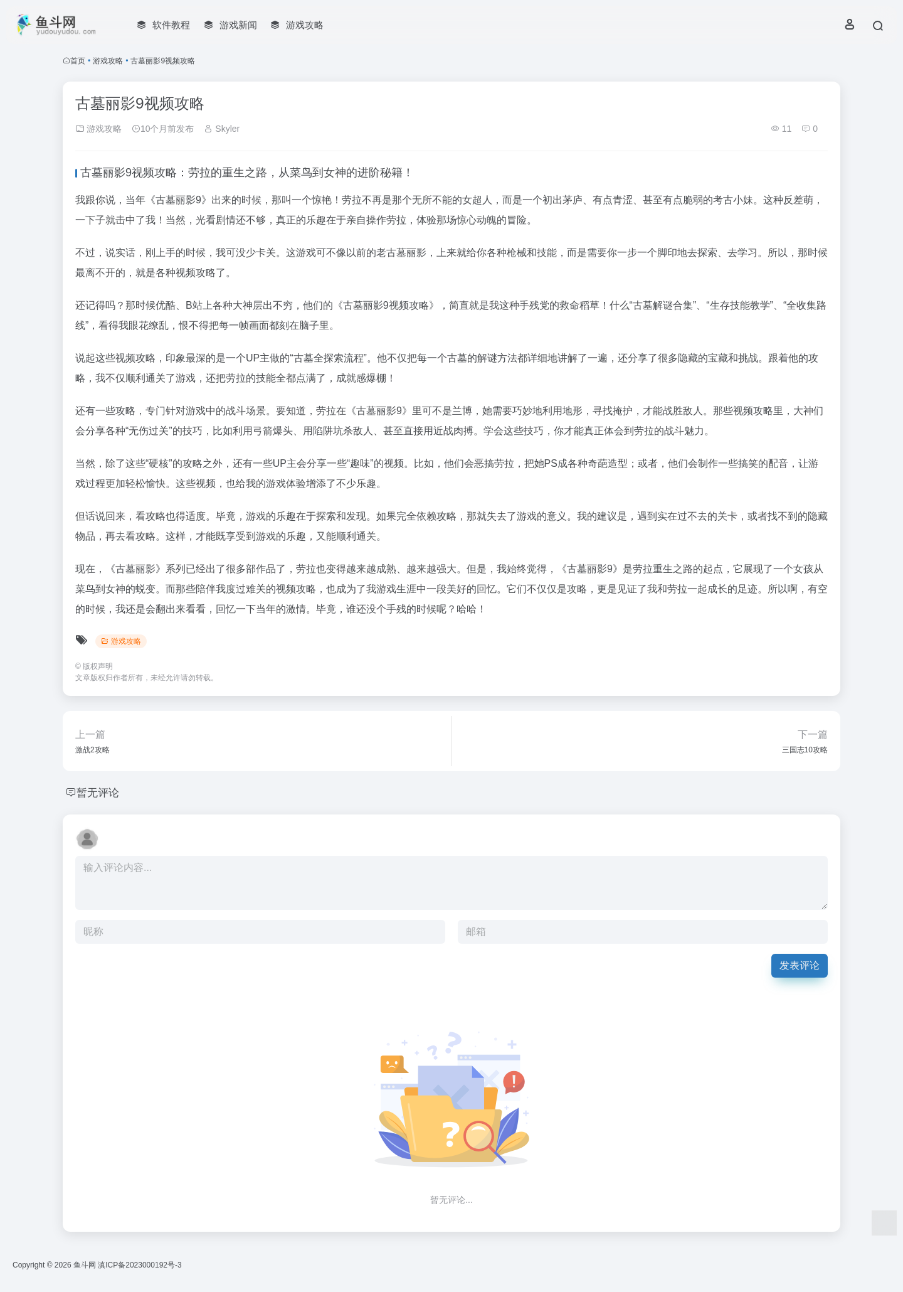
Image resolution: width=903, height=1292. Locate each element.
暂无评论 (99, 792)
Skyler (222, 129)
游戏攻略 (108, 60)
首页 (77, 60)
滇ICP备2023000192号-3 (139, 1265)
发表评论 (799, 965)
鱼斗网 (84, 1265)
